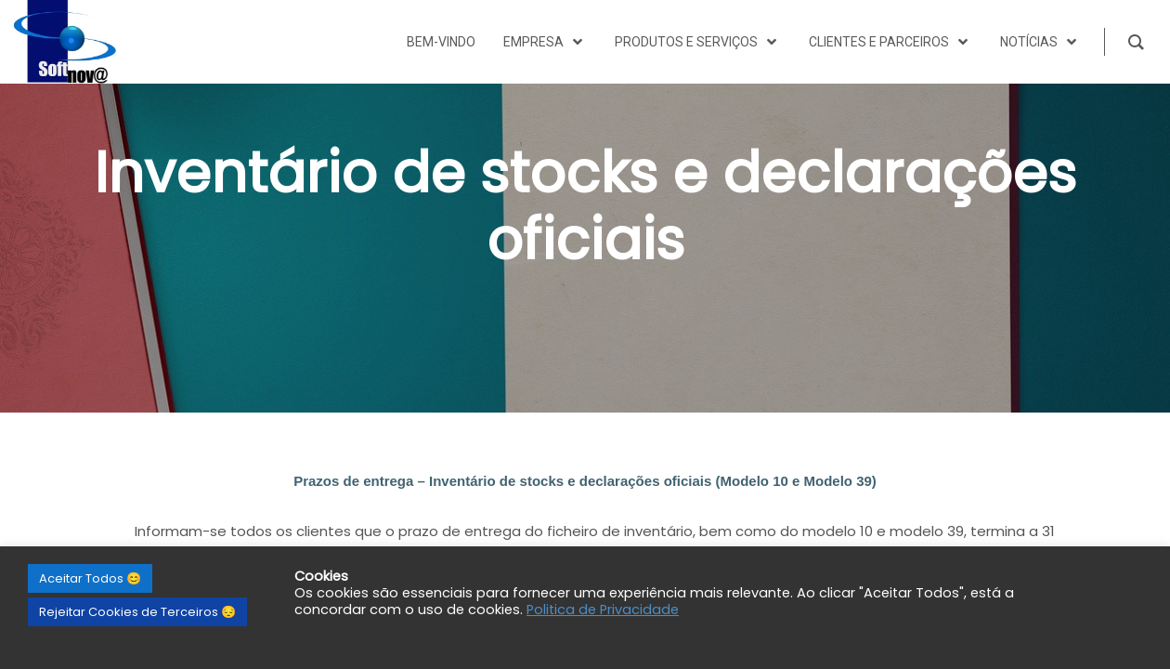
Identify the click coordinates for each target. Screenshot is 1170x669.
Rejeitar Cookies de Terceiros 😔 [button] (137, 612)
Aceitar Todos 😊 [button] (90, 578)
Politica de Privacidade (602, 609)
